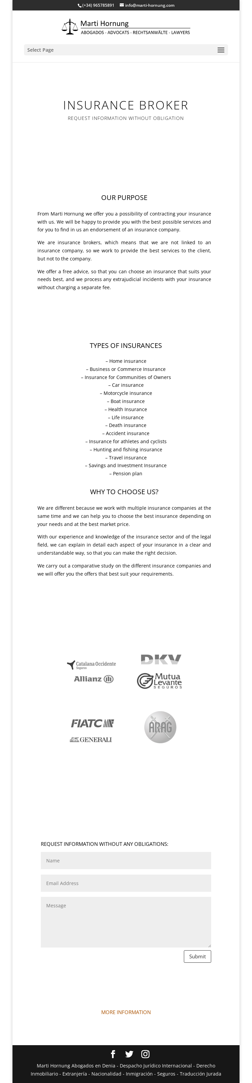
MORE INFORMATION (126, 1012)
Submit (197, 956)
